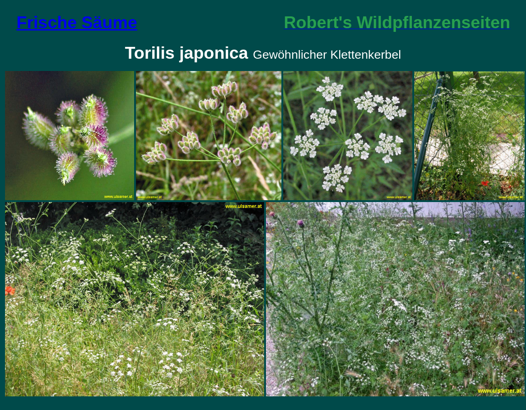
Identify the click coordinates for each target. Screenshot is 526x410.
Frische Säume (76, 22)
